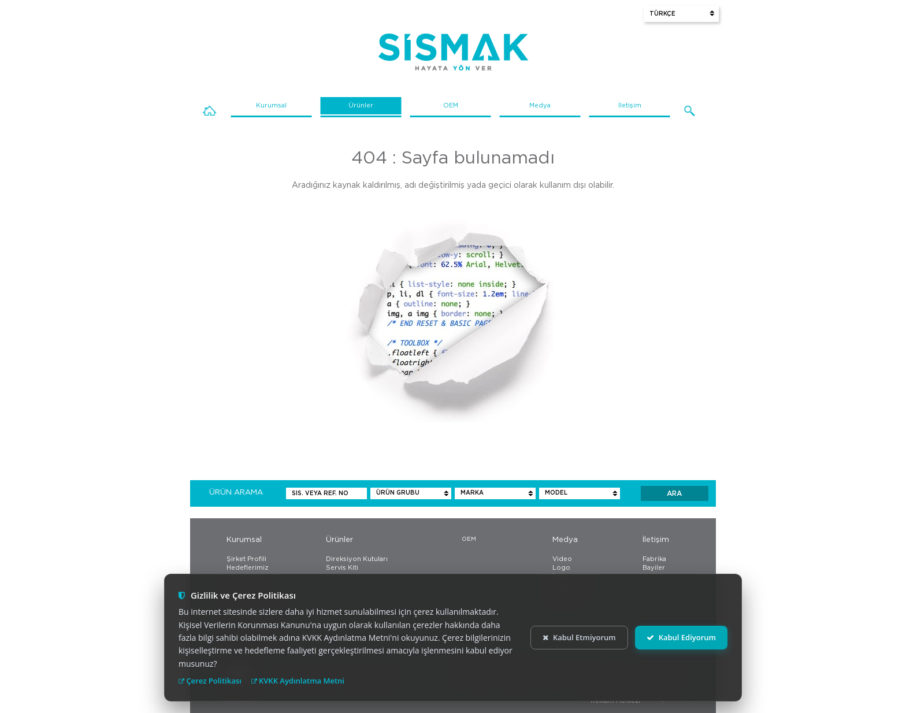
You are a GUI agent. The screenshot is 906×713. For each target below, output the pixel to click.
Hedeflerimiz (247, 568)
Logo (561, 568)
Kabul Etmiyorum (579, 637)
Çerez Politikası (210, 680)
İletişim (629, 105)
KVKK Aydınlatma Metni (297, 680)
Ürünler (360, 105)
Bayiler (654, 568)
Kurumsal (271, 105)
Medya (540, 105)
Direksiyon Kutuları (357, 559)
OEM (450, 105)
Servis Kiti (342, 568)
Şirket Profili (246, 559)
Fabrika (654, 559)
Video (562, 559)
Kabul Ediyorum (681, 637)
